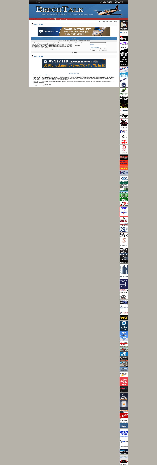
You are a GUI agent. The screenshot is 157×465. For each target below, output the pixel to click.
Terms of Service (37, 75)
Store (73, 19)
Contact (49, 19)
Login (60, 19)
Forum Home (38, 24)
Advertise (34, 19)
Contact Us (50, 75)
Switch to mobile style (74, 73)
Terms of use (49, 49)
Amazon (41, 19)
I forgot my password (95, 47)
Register (66, 19)
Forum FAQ (44, 75)
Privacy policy (56, 49)
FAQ (54, 19)
